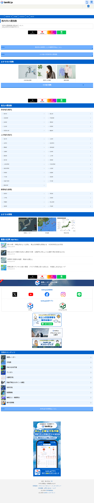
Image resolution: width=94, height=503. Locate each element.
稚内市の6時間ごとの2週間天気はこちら (48, 47)
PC (52, 481)
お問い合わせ (47, 488)
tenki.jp (7, 2)
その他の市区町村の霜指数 (48, 54)
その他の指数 (47, 85)
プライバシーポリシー (45, 486)
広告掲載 (40, 488)
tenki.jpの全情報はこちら (48, 409)
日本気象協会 (49, 490)
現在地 (88, 7)
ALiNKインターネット (49, 492)
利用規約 (35, 486)
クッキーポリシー (56, 486)
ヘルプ (54, 488)
